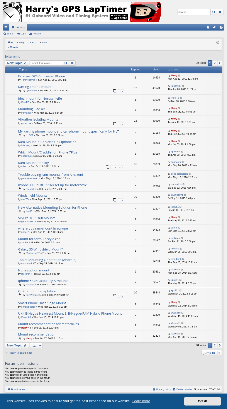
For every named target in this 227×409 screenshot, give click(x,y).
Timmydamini (28, 75)
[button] (220, 58)
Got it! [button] (202, 401)
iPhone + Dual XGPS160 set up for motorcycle (52, 180)
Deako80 (26, 312)
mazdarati (26, 258)
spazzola (26, 151)
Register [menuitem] (222, 28)
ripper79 (25, 227)
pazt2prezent (33, 290)
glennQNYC (27, 217)
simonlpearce (28, 302)
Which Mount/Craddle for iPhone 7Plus (47, 147)
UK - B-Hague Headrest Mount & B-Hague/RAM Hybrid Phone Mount (70, 309)
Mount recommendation (36, 329)
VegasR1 (176, 318)
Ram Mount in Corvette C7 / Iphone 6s (47, 137)
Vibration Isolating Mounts (38, 114)
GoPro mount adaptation (37, 286)
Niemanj (25, 141)
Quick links (6, 28)
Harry (174, 71)
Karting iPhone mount (34, 82)
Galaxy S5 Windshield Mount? (40, 244)
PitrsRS (25, 97)
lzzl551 (29, 130)
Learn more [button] (141, 401)
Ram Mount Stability (33, 158)
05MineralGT (33, 248)
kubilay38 (176, 81)
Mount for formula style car (39, 234)
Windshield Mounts (32, 191)
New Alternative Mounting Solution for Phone (52, 203)
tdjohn (174, 223)
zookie (24, 238)
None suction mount (33, 265)
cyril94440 (31, 86)
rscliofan (175, 233)
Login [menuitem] (215, 28)
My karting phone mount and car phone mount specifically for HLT (68, 126)
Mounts (12, 52)
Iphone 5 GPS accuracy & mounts (43, 276)
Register (37, 33)
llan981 (30, 206)
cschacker (31, 184)
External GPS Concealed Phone (41, 71)
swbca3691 (177, 190)
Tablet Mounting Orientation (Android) (47, 255)
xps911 (175, 275)
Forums (20, 27)
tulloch (24, 161)
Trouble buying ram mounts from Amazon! (50, 170)
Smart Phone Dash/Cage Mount (42, 298)
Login (23, 33)
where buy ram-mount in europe (43, 224)
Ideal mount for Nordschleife (40, 94)
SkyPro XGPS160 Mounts (37, 213)
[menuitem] (208, 27)
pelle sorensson (29, 173)
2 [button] (215, 58)
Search (10, 33)
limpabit (30, 280)
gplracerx (26, 118)
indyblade (26, 108)
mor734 (25, 194)
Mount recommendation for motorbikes (48, 319)
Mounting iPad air (31, 104)
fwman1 (175, 244)
